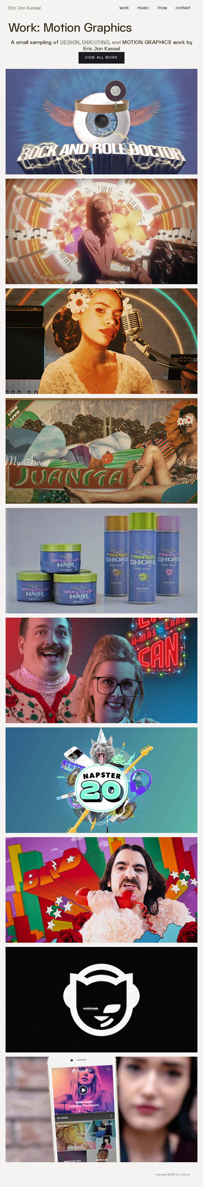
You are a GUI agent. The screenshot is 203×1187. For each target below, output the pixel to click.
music (143, 8)
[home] (24, 8)
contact (183, 8)
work (124, 8)
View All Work (101, 58)
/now (162, 8)
